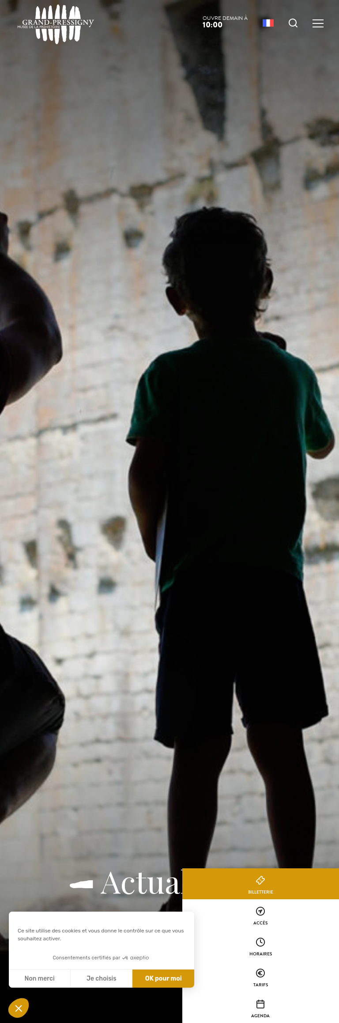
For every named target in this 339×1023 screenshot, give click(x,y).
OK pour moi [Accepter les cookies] (163, 978)
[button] (18, 1008)
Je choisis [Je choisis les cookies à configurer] (102, 978)
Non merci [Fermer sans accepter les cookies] (39, 978)
